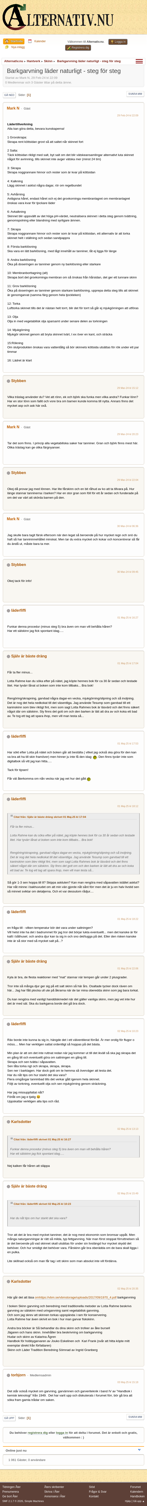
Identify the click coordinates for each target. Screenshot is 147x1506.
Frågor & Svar (98, 1491)
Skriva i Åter (52, 1491)
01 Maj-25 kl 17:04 (127, 663)
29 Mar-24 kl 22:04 (127, 479)
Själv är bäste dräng (29, 656)
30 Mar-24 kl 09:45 (127, 571)
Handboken (137, 1496)
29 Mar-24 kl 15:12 (127, 388)
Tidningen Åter (11, 1487)
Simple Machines (34, 1501)
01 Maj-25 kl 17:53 (127, 743)
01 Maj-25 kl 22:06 (127, 968)
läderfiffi (18, 610)
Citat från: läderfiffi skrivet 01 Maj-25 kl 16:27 (42, 1139)
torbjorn (18, 1375)
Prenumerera (10, 1491)
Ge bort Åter (10, 1496)
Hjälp (128, 1501)
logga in (62, 1432)
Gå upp (9, 1418)
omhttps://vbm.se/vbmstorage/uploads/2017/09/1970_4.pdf (76, 1297)
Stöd (92, 1487)
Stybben (18, 381)
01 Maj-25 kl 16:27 (127, 617)
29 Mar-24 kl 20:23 (127, 434)
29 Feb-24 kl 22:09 (127, 115)
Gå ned (9, 95)
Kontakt (94, 1496)
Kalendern (136, 1491)
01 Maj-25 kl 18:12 (127, 806)
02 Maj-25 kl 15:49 (127, 1193)
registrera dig (38, 1432)
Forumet (135, 1487)
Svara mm (135, 93)
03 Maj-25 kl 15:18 (127, 1382)
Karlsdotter (21, 1122)
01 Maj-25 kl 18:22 (127, 919)
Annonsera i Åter (54, 1496)
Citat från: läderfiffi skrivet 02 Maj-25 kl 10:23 (42, 1204)
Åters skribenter (54, 1487)
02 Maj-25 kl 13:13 (127, 1128)
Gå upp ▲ (139, 1501)
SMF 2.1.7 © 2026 (12, 1501)
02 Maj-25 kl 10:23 (127, 1031)
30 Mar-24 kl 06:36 (127, 526)
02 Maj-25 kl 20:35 (127, 1288)
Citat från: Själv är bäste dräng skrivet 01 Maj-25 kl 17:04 (50, 817)
